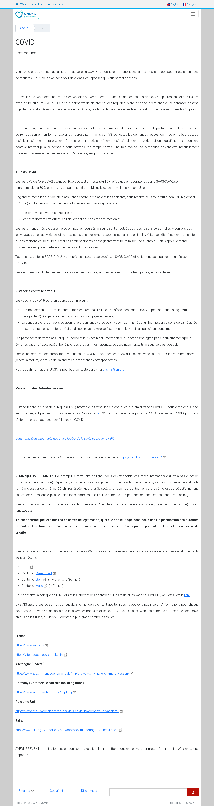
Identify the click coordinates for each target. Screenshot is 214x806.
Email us (27, 790)
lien (101, 413)
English (173, 4)
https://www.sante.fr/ (32, 645)
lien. (187, 595)
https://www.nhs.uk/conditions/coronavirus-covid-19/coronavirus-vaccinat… (69, 711)
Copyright (56, 790)
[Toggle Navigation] (193, 14)
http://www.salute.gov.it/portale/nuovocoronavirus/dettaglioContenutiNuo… (69, 730)
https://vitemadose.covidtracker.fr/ (41, 655)
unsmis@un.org (113, 369)
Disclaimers (89, 790)
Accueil (25, 28)
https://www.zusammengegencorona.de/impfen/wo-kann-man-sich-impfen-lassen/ (74, 673)
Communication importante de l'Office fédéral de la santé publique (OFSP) (64, 438)
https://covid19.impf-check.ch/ (143, 457)
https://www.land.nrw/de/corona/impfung (46, 692)
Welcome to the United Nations (41, 4)
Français (190, 4)
